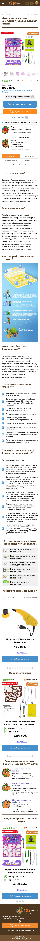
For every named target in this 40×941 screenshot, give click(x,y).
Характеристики (29, 156)
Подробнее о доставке (20, 149)
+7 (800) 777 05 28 (11, 917)
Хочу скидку (18, 117)
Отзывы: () (15, 81)
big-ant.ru (20, 937)
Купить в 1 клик (22, 112)
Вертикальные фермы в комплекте (22, 557)
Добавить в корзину (22, 104)
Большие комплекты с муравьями (21, 550)
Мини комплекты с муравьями (20, 570)
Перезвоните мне (22, 925)
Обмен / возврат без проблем (21, 801)
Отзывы (29, 160)
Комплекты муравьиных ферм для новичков (22, 563)
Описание (10, 156)
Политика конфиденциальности (20, 930)
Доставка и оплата (11, 160)
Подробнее (22, 653)
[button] (37, 74)
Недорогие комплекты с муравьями (23, 576)
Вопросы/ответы (20, 165)
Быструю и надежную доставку (21, 785)
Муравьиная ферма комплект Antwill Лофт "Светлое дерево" (20, 723)
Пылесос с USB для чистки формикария (20, 640)
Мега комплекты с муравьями (19, 583)
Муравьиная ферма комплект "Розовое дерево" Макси (20, 871)
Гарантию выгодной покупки (20, 770)
